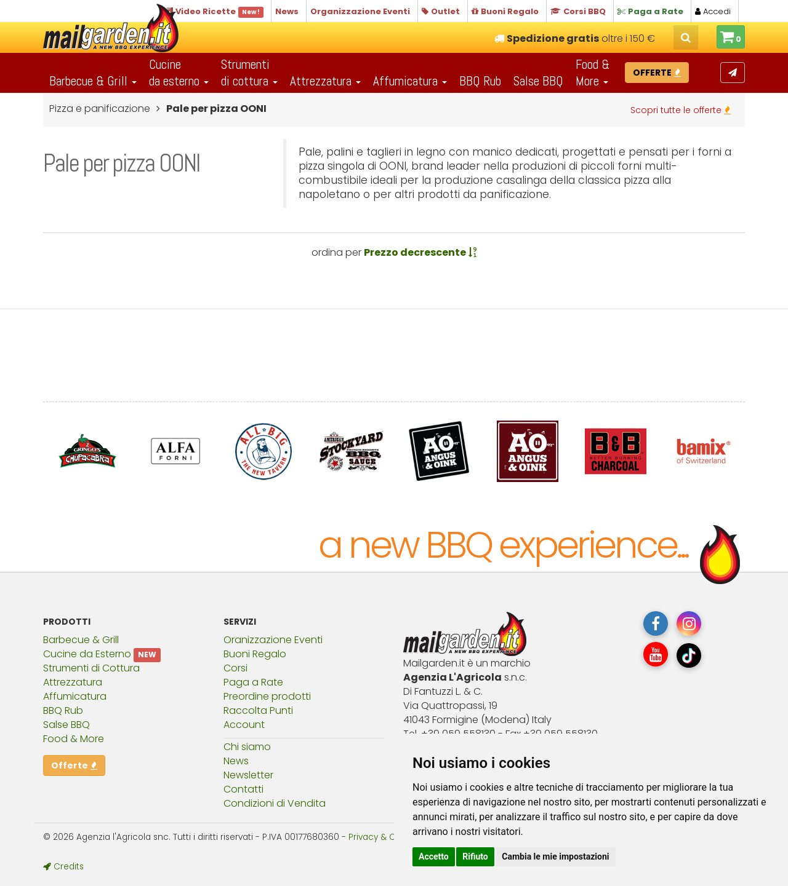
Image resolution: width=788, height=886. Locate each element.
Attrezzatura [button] (325, 81)
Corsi (235, 668)
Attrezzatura (72, 682)
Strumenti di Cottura (91, 668)
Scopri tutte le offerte (680, 110)
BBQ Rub (480, 81)
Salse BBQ (538, 81)
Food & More (73, 739)
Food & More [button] (592, 72)
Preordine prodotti (267, 696)
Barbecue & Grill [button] (93, 81)
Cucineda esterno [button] (179, 72)
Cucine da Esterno (87, 654)
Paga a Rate (253, 682)
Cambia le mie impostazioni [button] (555, 856)
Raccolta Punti (258, 710)
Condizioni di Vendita (274, 803)
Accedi (713, 11)
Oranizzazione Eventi (273, 640)
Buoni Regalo (254, 654)
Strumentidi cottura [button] (249, 72)
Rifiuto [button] (475, 856)
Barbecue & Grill (81, 640)
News (236, 761)
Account (244, 725)
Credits (63, 866)
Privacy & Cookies (385, 837)
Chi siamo (247, 747)
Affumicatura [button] (410, 81)
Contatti (243, 789)
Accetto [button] (434, 856)
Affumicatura (75, 696)
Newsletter (248, 775)
